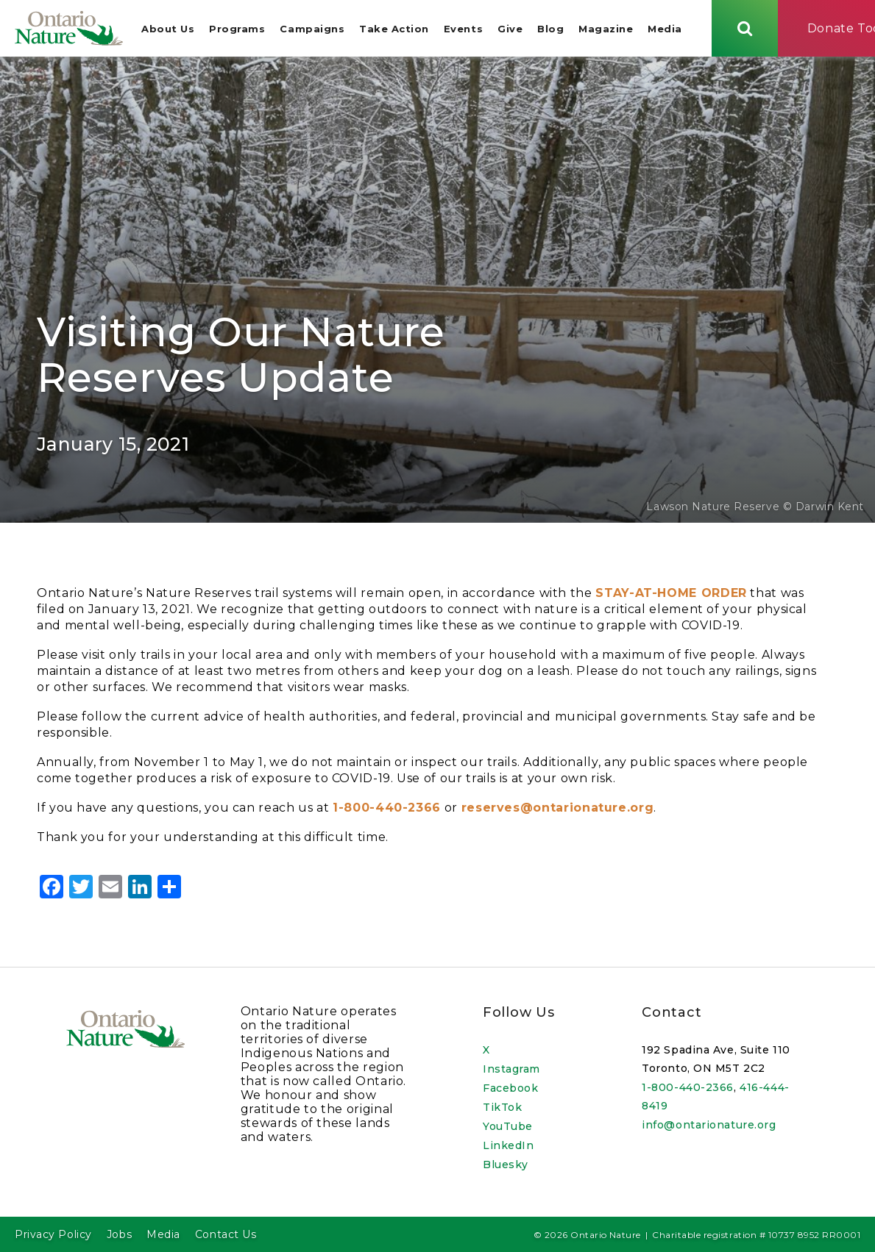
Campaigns (314, 29)
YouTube (508, 1126)
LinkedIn (508, 1145)
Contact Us (226, 1234)
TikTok (502, 1107)
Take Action (396, 29)
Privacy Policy (53, 1234)
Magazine (608, 29)
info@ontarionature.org (709, 1124)
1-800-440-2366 (688, 1087)
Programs (239, 29)
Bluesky (505, 1164)
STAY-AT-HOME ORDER (671, 595)
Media (667, 29)
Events (465, 29)
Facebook (510, 1088)
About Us (170, 29)
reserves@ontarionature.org (557, 810)
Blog (552, 29)
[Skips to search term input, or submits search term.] (747, 28)
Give (512, 29)
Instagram (511, 1069)
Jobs (119, 1234)
